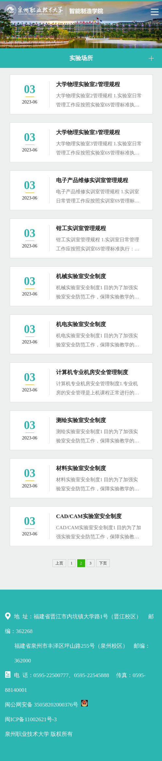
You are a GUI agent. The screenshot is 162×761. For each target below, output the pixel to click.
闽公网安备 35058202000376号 (46, 704)
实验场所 (81, 58)
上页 (59, 563)
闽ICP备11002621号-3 (31, 719)
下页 (103, 563)
